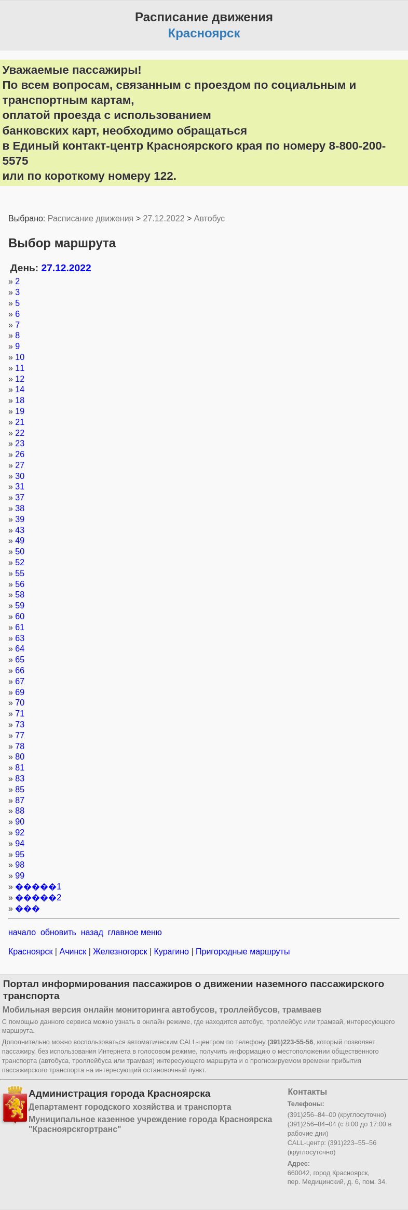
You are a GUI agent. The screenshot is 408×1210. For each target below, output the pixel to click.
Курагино (171, 951)
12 (19, 379)
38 (19, 508)
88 (19, 810)
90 (19, 821)
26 (19, 454)
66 (19, 670)
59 (19, 605)
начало (22, 932)
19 (19, 411)
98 (19, 864)
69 (19, 692)
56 (19, 584)
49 (19, 540)
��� (27, 908)
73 (19, 724)
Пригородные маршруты (242, 951)
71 (19, 713)
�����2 (38, 897)
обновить (58, 932)
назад (92, 932)
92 (19, 832)
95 (19, 854)
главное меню (135, 932)
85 (19, 789)
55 (19, 573)
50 (19, 551)
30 (19, 476)
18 (19, 400)
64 (19, 648)
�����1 (38, 886)
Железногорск (120, 951)
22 (19, 433)
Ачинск (73, 951)
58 (19, 594)
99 (19, 875)
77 (19, 735)
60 (19, 616)
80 (19, 756)
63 (19, 638)
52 (19, 562)
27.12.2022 (163, 218)
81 (19, 767)
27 (19, 465)
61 (19, 627)
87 (19, 800)
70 (19, 702)
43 (19, 530)
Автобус (209, 218)
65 (19, 659)
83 (19, 778)
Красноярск (31, 951)
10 (19, 357)
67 (19, 681)
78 (19, 746)
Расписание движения (90, 218)
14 (19, 389)
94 (19, 843)
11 (19, 368)
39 (19, 519)
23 (19, 443)
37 (19, 497)
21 (19, 422)
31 (19, 486)
